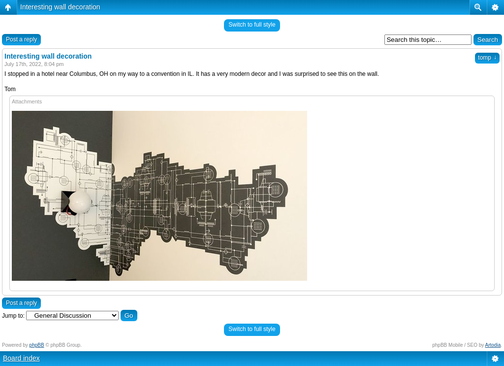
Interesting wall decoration (60, 7)
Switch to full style (251, 24)
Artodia (493, 345)
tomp (487, 57)
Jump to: (13, 315)
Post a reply (21, 39)
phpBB (37, 345)
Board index (21, 358)
